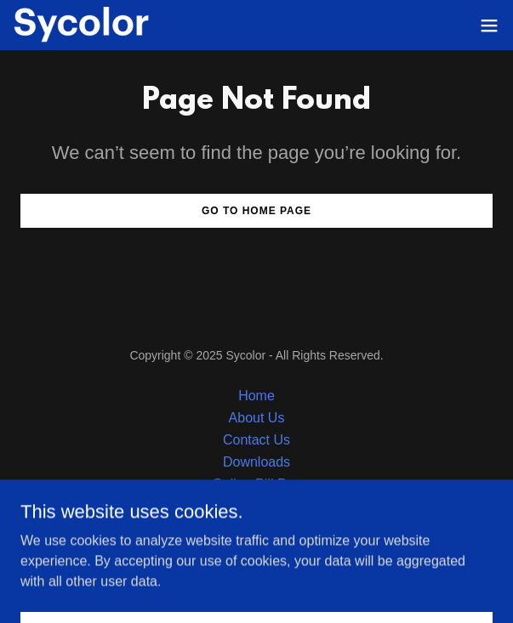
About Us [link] (257, 418)
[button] (489, 25)
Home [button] (256, 395)
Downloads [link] (256, 462)
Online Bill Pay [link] (256, 484)
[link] (82, 25)
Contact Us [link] (256, 440)
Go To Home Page (256, 211)
